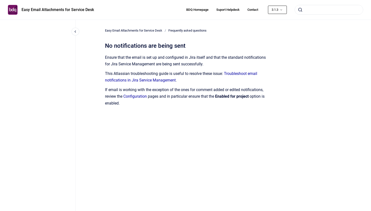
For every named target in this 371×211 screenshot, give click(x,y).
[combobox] (329, 9)
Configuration (135, 96)
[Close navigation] (75, 31)
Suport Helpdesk (228, 10)
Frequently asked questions (187, 30)
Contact (252, 10)
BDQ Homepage (197, 10)
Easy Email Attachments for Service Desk (58, 9)
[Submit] (300, 10)
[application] (369, 210)
